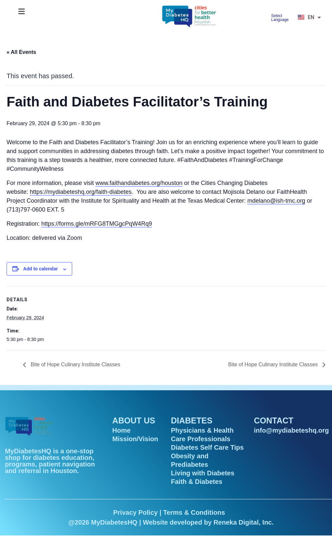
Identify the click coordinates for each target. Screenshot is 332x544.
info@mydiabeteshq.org (291, 430)
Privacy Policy (135, 512)
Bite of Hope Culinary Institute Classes (74, 364)
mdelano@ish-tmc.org (276, 200)
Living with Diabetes (202, 473)
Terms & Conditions (194, 512)
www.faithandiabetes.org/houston (138, 183)
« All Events (21, 52)
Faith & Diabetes (196, 481)
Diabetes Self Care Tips (207, 447)
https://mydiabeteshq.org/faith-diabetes (81, 192)
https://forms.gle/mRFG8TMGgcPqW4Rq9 (96, 223)
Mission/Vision (135, 438)
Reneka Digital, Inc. (244, 522)
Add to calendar (40, 268)
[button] (21, 11)
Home (121, 430)
